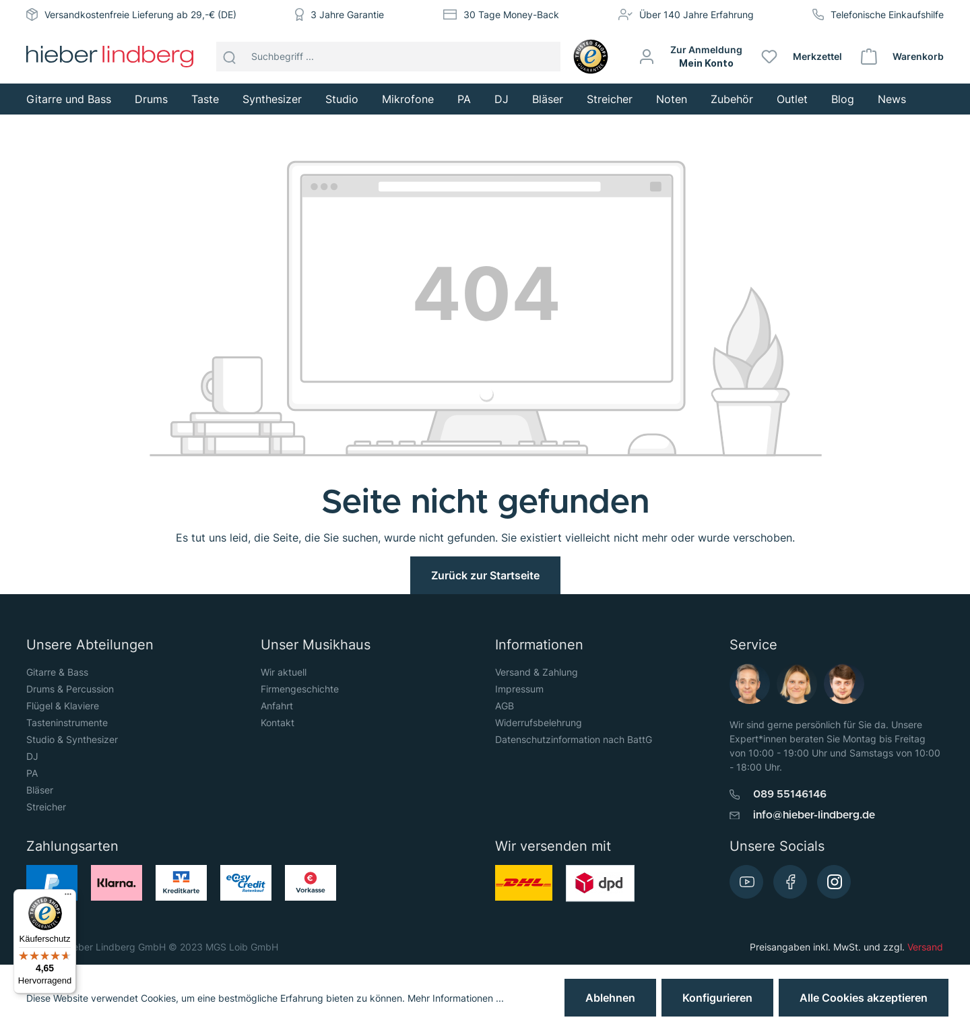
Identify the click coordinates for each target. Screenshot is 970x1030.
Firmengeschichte (300, 689)
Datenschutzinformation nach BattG (573, 739)
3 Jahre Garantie (347, 14)
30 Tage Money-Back (511, 14)
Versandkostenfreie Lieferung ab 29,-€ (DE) (140, 14)
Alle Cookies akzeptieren (864, 997)
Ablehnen (610, 997)
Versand (925, 947)
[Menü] (68, 897)
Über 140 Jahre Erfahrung (696, 14)
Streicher (46, 806)
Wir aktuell (283, 672)
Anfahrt (277, 705)
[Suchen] (229, 56)
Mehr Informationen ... (456, 998)
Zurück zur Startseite (485, 575)
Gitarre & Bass (57, 672)
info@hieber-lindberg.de (814, 815)
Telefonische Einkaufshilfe (887, 14)
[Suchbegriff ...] (402, 56)
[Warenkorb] (903, 57)
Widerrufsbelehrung (538, 722)
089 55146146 (790, 794)
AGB (504, 705)
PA (32, 773)
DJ (32, 756)
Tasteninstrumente (67, 722)
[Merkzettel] (802, 57)
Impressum (519, 689)
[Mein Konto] (691, 57)
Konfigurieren (717, 997)
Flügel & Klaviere (62, 705)
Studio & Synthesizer (72, 739)
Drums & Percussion (70, 689)
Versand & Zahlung (536, 672)
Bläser (39, 790)
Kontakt (277, 722)
